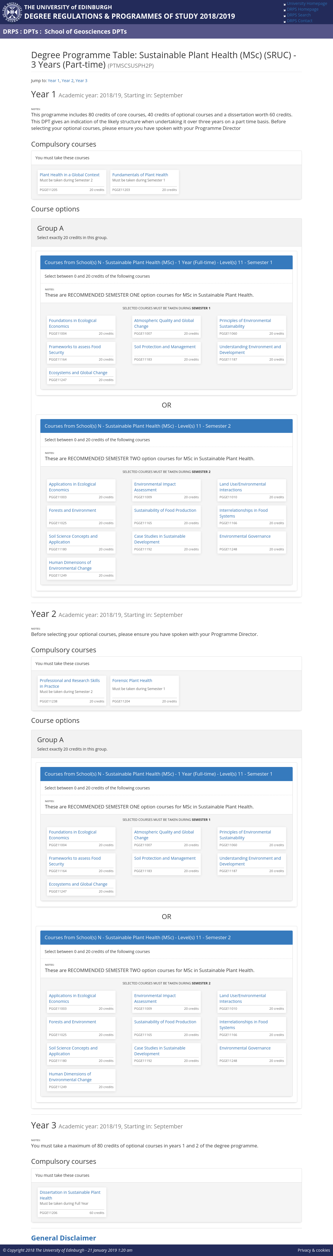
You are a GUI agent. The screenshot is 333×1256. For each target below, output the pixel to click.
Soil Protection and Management (165, 346)
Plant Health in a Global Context (69, 174)
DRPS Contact (300, 20)
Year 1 (54, 80)
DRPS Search (299, 15)
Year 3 (81, 80)
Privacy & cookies (314, 1250)
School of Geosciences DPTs (86, 31)
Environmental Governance (245, 536)
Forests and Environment (72, 510)
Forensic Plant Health (132, 680)
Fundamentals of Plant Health (140, 174)
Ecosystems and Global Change (78, 372)
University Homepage (307, 3)
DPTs (30, 31)
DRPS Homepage (303, 9)
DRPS (10, 31)
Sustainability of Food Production (165, 510)
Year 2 (67, 80)
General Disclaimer (63, 1237)
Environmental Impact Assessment (155, 486)
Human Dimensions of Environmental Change (70, 565)
